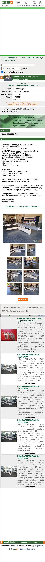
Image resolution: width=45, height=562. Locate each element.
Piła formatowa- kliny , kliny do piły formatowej (29, 320)
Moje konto (25, 4)
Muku (4, 58)
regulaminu (39, 546)
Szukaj (34, 4)
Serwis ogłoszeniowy (28, 549)
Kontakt (7, 542)
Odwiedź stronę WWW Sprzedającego (27, 123)
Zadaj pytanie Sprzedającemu (24, 117)
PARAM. (41, 316)
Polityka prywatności (19, 542)
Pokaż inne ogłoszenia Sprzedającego (27, 120)
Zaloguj (41, 4)
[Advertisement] (22, 32)
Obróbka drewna (8, 60)
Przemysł (12, 58)
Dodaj (18, 4)
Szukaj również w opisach (12, 72)
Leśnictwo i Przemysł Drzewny (30, 58)
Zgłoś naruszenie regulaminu (23, 126)
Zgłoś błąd (33, 542)
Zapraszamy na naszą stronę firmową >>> (23, 206)
